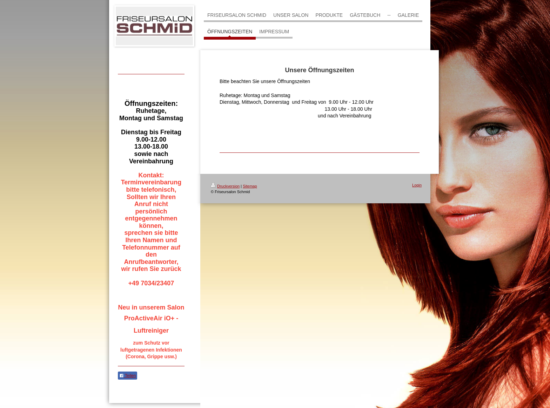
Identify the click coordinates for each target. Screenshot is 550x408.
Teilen (127, 375)
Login (417, 185)
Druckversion (225, 186)
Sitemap (250, 186)
